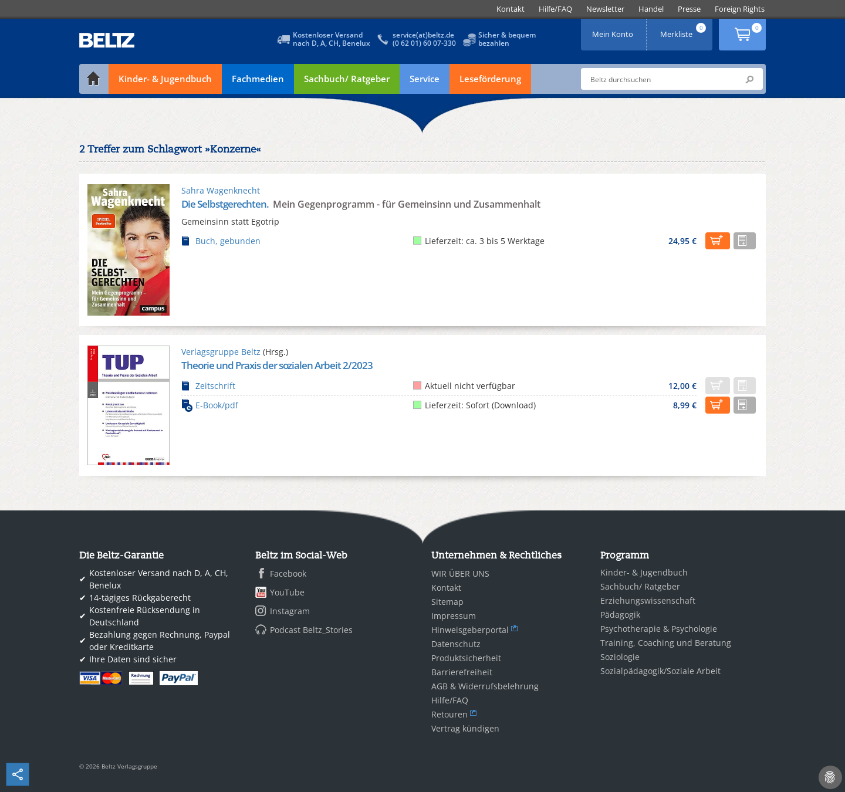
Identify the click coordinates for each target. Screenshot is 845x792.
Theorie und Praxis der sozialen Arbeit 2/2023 (277, 365)
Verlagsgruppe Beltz (221, 351)
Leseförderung (490, 78)
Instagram (290, 611)
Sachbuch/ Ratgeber (347, 78)
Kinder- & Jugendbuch (165, 78)
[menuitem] (510, 9)
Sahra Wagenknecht (220, 190)
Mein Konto (613, 30)
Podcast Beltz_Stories (311, 629)
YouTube (287, 592)
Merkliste (684, 30)
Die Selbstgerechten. (226, 204)
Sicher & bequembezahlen (507, 39)
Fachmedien (258, 78)
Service (425, 78)
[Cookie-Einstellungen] (830, 777)
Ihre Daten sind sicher (133, 659)
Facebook (288, 573)
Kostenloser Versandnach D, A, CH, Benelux (331, 39)
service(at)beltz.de (423, 35)
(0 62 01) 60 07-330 (424, 43)
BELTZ (107, 40)
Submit (749, 79)
